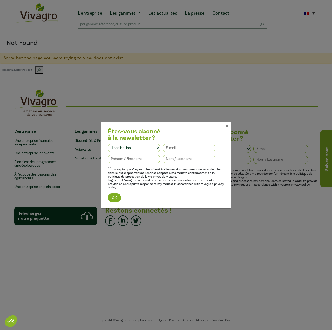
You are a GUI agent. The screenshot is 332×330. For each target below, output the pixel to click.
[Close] (227, 121)
